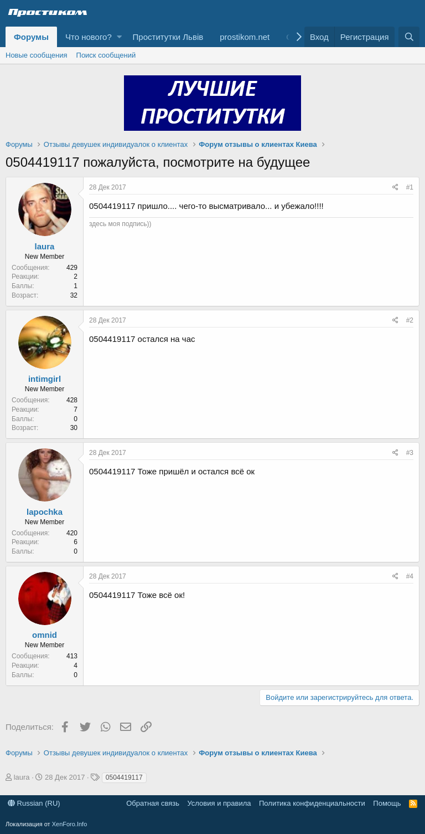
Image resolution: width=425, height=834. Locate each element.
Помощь (387, 803)
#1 (409, 187)
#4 (409, 576)
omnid (44, 634)
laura (45, 246)
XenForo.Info (69, 824)
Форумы (31, 37)
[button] (119, 37)
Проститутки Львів (168, 37)
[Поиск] (408, 37)
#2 (409, 320)
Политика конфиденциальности (312, 803)
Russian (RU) (34, 803)
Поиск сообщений (106, 55)
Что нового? (88, 37)
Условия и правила (219, 803)
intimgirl (44, 378)
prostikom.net (244, 37)
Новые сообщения (37, 55)
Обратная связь (152, 803)
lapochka (45, 511)
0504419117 (124, 777)
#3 (409, 453)
